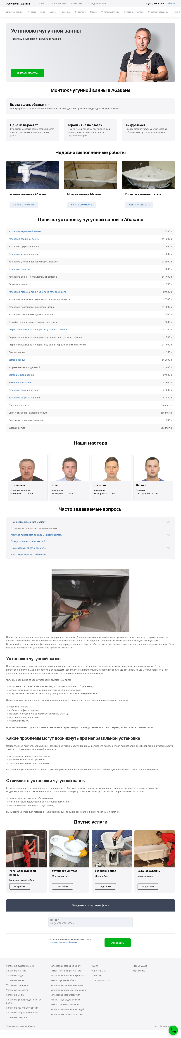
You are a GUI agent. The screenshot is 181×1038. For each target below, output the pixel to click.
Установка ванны (15, 980)
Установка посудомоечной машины (69, 990)
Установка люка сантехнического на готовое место (37, 291)
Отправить (117, 942)
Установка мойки (15, 995)
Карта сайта (139, 970)
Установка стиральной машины (22, 1012)
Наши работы (58, 4)
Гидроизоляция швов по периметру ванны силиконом (39, 329)
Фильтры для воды (110, 12)
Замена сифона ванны (21, 375)
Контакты (76, 4)
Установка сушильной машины (67, 985)
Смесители (80, 12)
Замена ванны (17, 359)
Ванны (53, 12)
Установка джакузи (19, 269)
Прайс (42, 4)
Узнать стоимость (23, 204)
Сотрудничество (96, 4)
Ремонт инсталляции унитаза (66, 970)
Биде (42, 12)
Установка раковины (17, 985)
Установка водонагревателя (65, 995)
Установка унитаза (16, 970)
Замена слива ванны (20, 382)
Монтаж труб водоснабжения (66, 999)
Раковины (65, 12)
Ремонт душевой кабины (63, 980)
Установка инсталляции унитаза (67, 975)
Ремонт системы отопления (65, 1004)
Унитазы (32, 12)
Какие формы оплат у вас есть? (28, 548)
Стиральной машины (158, 12)
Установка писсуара (16, 1017)
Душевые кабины (14, 12)
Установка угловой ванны (23, 254)
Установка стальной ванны (24, 239)
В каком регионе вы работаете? (28, 554)
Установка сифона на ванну (24, 397)
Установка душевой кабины (20, 966)
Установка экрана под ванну (24, 390)
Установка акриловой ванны (25, 231)
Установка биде (14, 975)
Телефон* (54, 920)
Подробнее (19, 886)
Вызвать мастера (27, 72)
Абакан (171, 3)
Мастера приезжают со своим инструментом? (36, 534)
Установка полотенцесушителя (22, 1008)
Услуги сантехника (18, 3)
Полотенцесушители (134, 12)
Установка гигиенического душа (67, 1014)
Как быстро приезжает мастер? (28, 522)
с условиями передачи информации (62, 942)
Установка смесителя (17, 990)
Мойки (93, 12)
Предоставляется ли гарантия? (28, 541)
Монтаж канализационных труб (67, 1009)
